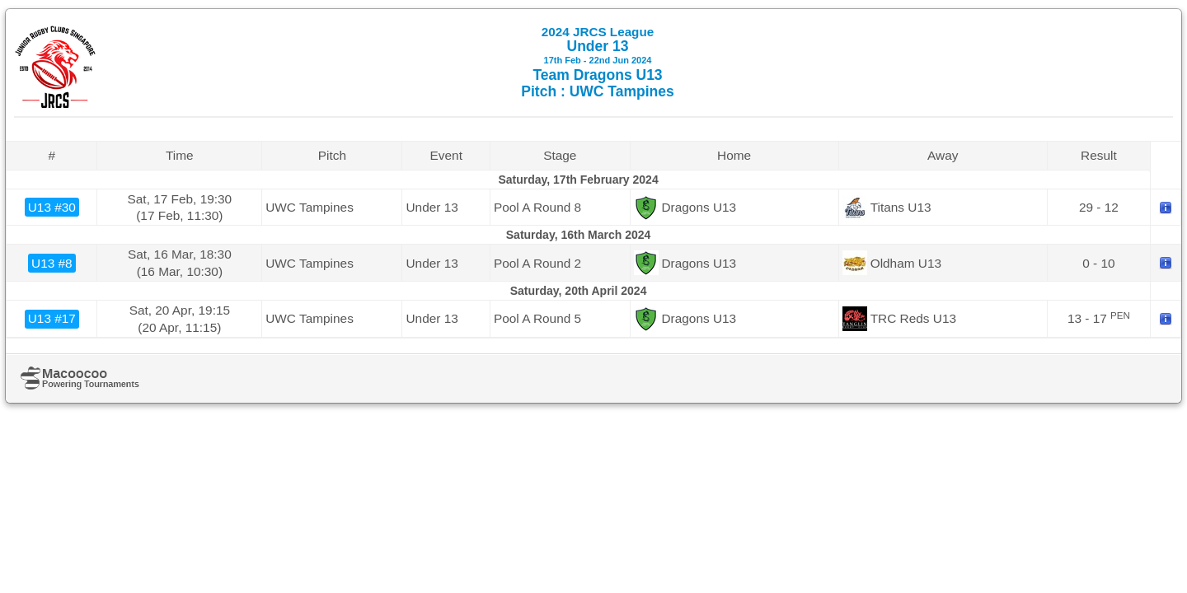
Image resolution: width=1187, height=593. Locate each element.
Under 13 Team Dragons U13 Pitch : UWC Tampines (597, 62)
